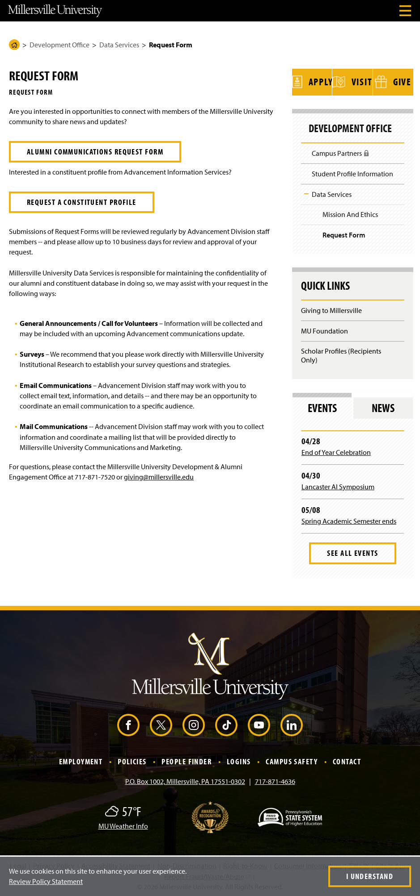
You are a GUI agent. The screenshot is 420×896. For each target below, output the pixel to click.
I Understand (369, 876)
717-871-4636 (275, 780)
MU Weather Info (123, 824)
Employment (80, 760)
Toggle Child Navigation (306, 192)
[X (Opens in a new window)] (161, 724)
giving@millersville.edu (159, 476)
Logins (239, 760)
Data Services (119, 44)
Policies (132, 760)
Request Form (343, 233)
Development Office (59, 44)
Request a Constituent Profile (81, 202)
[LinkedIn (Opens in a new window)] (291, 724)
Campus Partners (340, 154)
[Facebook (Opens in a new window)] (128, 724)
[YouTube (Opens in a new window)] (259, 724)
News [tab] (383, 406)
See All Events (352, 551)
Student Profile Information (352, 172)
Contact (347, 760)
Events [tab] (322, 406)
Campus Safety (292, 760)
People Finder (186, 760)
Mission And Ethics (350, 212)
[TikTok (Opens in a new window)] (226, 724)
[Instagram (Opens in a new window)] (193, 724)
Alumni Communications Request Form (95, 151)
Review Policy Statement (46, 881)
